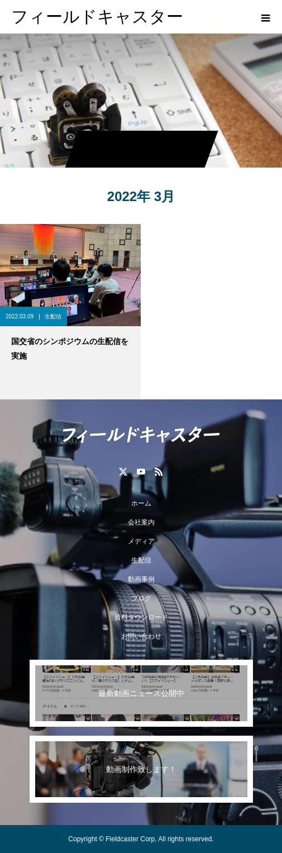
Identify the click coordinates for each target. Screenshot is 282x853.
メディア (141, 541)
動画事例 (141, 579)
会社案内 (141, 522)
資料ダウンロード (141, 617)
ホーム (141, 503)
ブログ (141, 598)
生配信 (53, 316)
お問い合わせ (141, 636)
